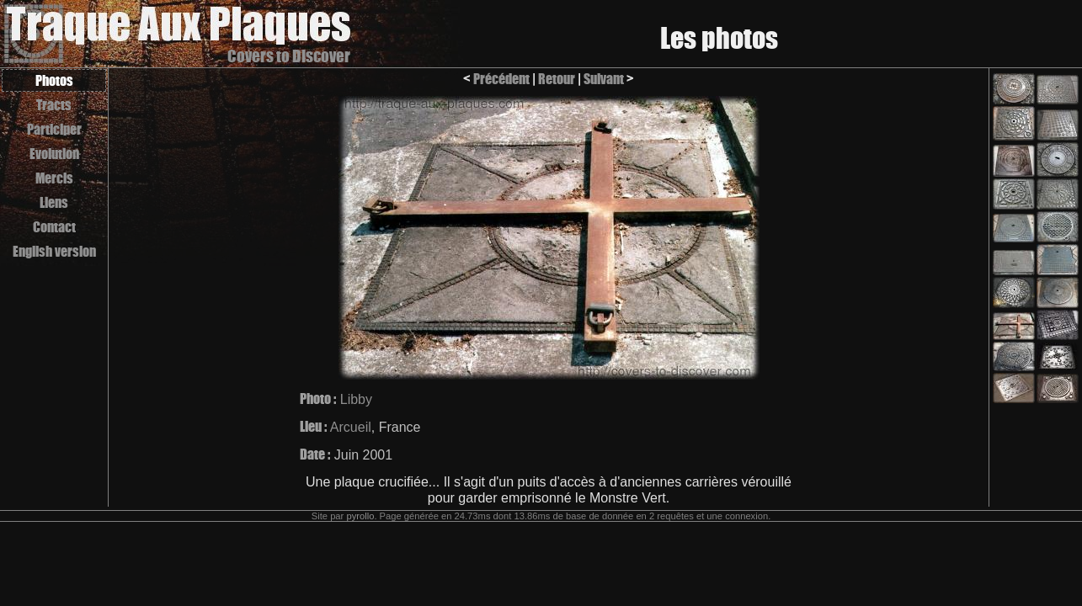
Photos (54, 80)
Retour (556, 78)
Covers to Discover (288, 56)
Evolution (54, 153)
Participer (54, 129)
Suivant (604, 78)
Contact (54, 226)
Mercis (54, 178)
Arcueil (350, 427)
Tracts (54, 104)
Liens (54, 202)
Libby (356, 399)
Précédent (501, 78)
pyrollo (360, 516)
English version (54, 251)
